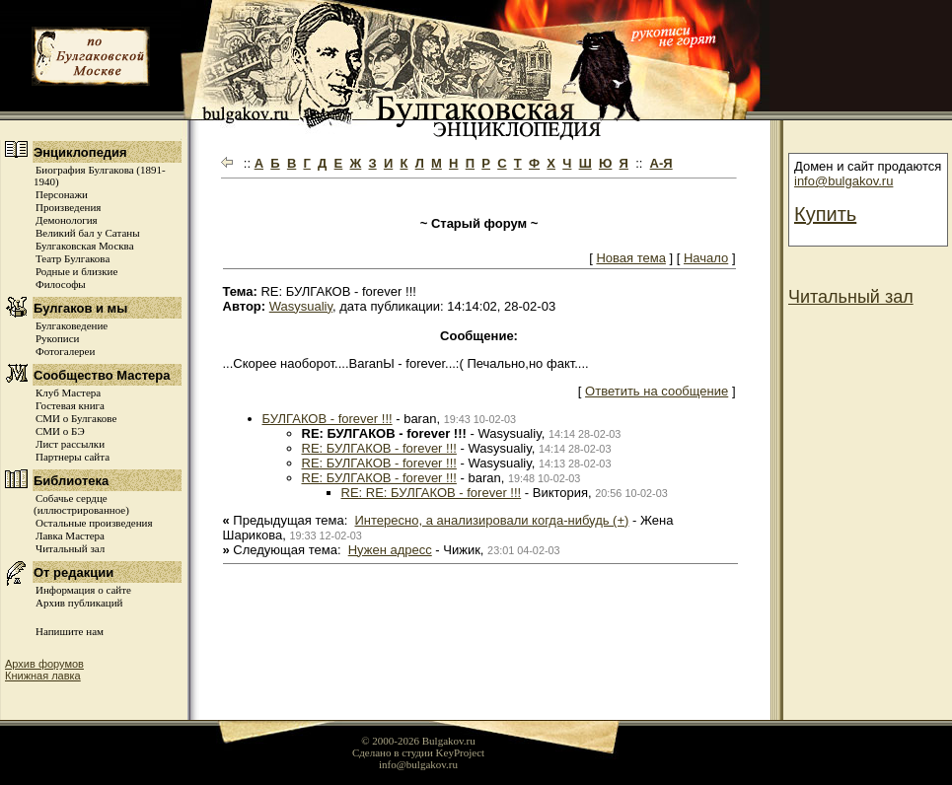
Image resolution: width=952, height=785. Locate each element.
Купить (825, 214)
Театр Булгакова (73, 258)
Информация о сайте (83, 590)
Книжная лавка (43, 675)
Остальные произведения (94, 523)
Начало (706, 257)
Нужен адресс (390, 549)
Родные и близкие (76, 271)
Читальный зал (70, 548)
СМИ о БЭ (60, 431)
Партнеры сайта (73, 457)
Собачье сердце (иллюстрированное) (81, 504)
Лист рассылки (70, 444)
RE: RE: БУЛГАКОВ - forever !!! (431, 492)
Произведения (68, 207)
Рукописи (57, 338)
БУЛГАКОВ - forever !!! (327, 418)
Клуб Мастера (68, 392)
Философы (61, 284)
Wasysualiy (300, 306)
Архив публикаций (79, 602)
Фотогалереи (65, 351)
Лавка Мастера (70, 535)
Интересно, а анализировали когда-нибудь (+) (492, 520)
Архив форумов (44, 664)
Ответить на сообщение (656, 391)
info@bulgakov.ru (843, 181)
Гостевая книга (70, 405)
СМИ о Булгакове (76, 418)
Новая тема (630, 257)
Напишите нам (70, 631)
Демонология (67, 220)
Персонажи (62, 194)
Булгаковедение (72, 325)
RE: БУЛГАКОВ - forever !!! (379, 448)
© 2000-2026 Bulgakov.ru (418, 741)
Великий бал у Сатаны (88, 233)
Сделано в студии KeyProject (418, 752)
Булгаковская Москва (85, 245)
